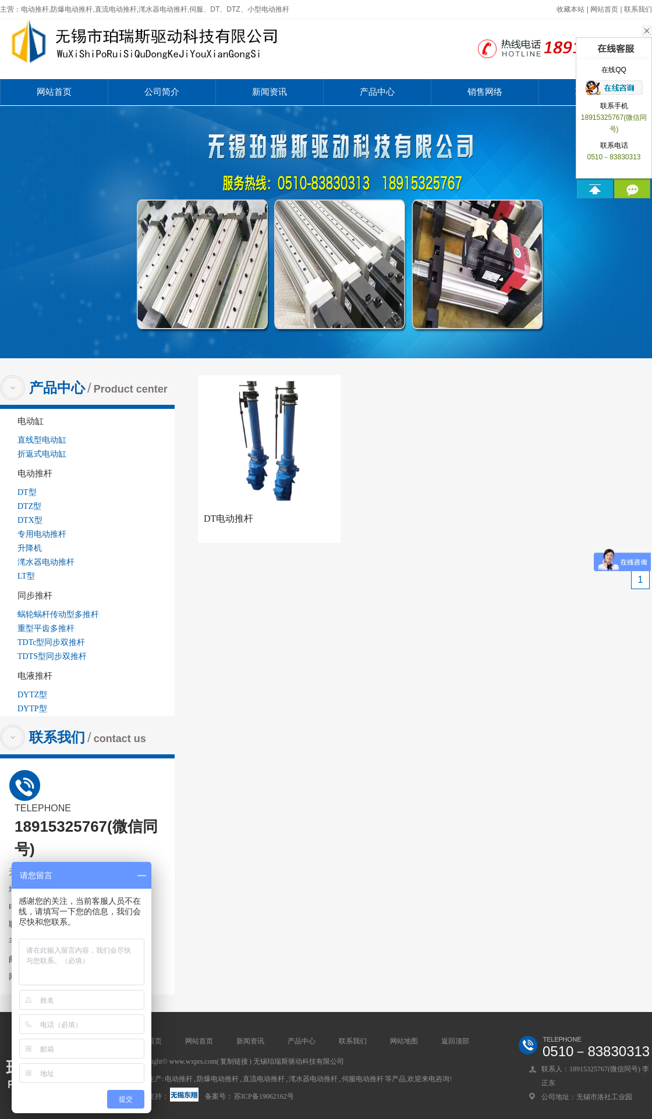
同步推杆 (34, 595)
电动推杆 (34, 473)
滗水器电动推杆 (46, 562)
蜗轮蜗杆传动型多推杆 (58, 614)
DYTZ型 (32, 694)
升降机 (29, 548)
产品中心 (377, 92)
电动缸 (30, 421)
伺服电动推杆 (363, 1079)
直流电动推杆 (264, 1079)
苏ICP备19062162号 (264, 1096)
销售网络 (484, 92)
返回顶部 (455, 1041)
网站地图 (404, 1041)
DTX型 (29, 520)
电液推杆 (34, 675)
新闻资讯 (269, 92)
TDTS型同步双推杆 (52, 656)
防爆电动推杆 (218, 1079)
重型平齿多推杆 (46, 628)
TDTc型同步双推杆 (51, 642)
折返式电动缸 (41, 454)
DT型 (27, 492)
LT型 (26, 576)
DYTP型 (32, 708)
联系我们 (638, 9)
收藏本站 (570, 9)
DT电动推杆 (228, 518)
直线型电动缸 (41, 440)
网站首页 (604, 9)
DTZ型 (29, 506)
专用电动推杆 (41, 534)
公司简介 (161, 92)
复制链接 (234, 1061)
